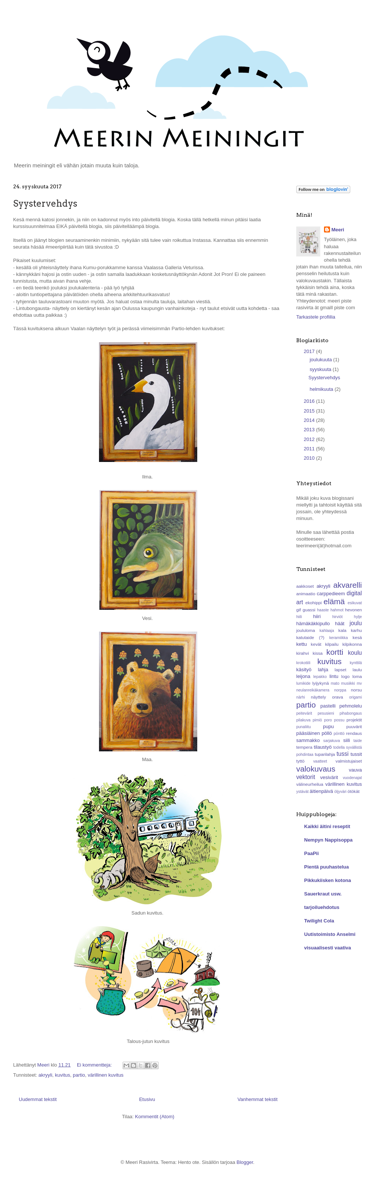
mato (335, 683)
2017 (310, 351)
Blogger (245, 1162)
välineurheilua (309, 784)
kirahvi (302, 653)
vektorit (305, 777)
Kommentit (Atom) (154, 1116)
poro (328, 720)
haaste (323, 610)
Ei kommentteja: (95, 1065)
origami (355, 697)
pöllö (327, 733)
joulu (356, 623)
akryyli (45, 1075)
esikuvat (355, 603)
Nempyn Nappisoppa (328, 840)
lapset (340, 669)
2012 (310, 439)
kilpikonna (352, 644)
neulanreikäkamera (312, 690)
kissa (318, 653)
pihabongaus (350, 713)
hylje (358, 617)
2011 (310, 448)
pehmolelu (350, 706)
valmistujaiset (349, 760)
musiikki (348, 683)
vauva (355, 770)
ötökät (354, 791)
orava (337, 696)
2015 (310, 411)
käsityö (303, 669)
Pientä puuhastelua (326, 867)
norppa (340, 690)
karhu (356, 630)
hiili (299, 617)
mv (359, 683)
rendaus (354, 733)
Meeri (338, 229)
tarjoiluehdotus (321, 907)
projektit (354, 719)
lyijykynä (320, 683)
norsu (356, 689)
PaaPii (311, 853)
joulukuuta (321, 359)
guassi (309, 609)
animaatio (305, 593)
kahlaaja (327, 631)
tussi (342, 754)
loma (357, 676)
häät (339, 623)
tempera (304, 747)
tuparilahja (325, 754)
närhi (300, 697)
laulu (357, 669)
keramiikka (338, 638)
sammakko (308, 740)
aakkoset (305, 586)
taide (357, 741)
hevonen (353, 609)
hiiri (317, 616)
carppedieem (331, 593)
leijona (303, 676)
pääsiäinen (308, 733)
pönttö (339, 734)
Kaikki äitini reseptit (327, 826)
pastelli (327, 706)
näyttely (318, 696)
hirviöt (337, 617)
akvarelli (347, 585)
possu (339, 720)
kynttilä (356, 663)
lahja (323, 669)
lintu (333, 676)
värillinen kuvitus (105, 1075)
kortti (334, 652)
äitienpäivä (321, 791)
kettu (301, 644)
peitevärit (304, 713)
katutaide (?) (310, 637)
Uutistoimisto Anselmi (330, 934)
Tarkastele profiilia (315, 317)
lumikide (303, 683)
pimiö (317, 720)
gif (298, 609)
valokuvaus (315, 768)
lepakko (320, 677)
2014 (310, 420)
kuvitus (62, 1075)
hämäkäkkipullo (313, 623)
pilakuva (303, 720)
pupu (328, 726)
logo (345, 676)
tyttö (300, 760)
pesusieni (326, 713)
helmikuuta (322, 389)
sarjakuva (331, 741)
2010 (310, 458)
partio (79, 1075)
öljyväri (340, 792)
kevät (316, 644)
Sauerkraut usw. (323, 894)
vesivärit (329, 777)
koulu (355, 653)
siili (346, 740)
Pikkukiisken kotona (327, 880)
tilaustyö (323, 747)
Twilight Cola (319, 921)
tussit (356, 754)
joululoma (305, 630)
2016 (310, 401)
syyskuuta (321, 369)
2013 (310, 429)
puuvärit (354, 726)
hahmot (337, 610)
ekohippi (313, 602)
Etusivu (147, 1099)
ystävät (302, 792)
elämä (334, 601)
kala (342, 630)
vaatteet (320, 761)
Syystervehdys (45, 203)
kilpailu (332, 644)
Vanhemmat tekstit (257, 1099)
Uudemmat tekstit (38, 1099)
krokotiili (303, 663)
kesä (357, 637)
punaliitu (303, 727)
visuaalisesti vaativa (327, 948)
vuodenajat (352, 778)
